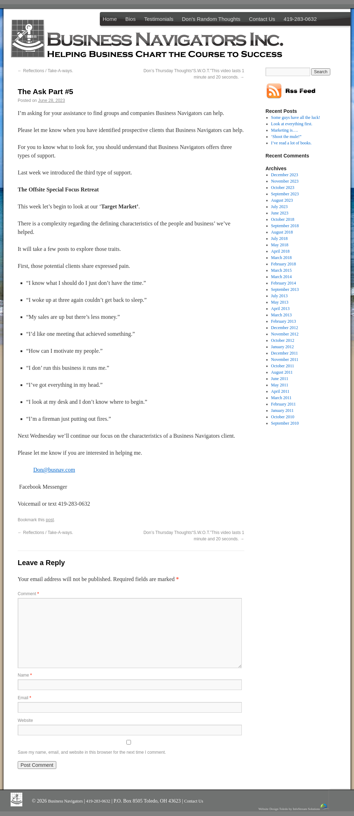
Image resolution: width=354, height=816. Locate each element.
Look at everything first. (292, 123)
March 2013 (281, 314)
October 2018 (283, 219)
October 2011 (282, 365)
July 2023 (279, 206)
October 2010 (283, 416)
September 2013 (285, 289)
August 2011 (282, 372)
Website (25, 720)
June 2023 (280, 213)
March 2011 (281, 397)
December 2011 (284, 353)
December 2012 (284, 327)
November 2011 (284, 359)
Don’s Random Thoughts (211, 19)
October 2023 (283, 187)
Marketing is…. (284, 130)
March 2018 (281, 257)
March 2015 (281, 270)
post (50, 519)
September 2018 (285, 225)
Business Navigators (66, 801)
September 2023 (285, 193)
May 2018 (280, 244)
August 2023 (282, 200)
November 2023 (285, 181)
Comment (28, 593)
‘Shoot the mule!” (286, 136)
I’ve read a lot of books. (291, 142)
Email (24, 697)
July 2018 (279, 238)
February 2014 (283, 283)
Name (25, 675)
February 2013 (283, 321)
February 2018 (283, 264)
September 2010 (285, 423)
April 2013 (280, 308)
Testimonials (158, 19)
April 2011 (280, 391)
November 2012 (285, 334)
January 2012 (282, 346)
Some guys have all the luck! (295, 117)
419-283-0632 (300, 19)
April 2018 (280, 251)
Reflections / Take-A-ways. (45, 70)
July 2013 (279, 295)
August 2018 (282, 232)
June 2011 (280, 378)
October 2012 (283, 340)
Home (110, 19)
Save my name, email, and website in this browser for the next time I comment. (92, 752)
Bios (130, 19)
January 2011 (282, 410)
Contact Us (262, 19)
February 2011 (283, 404)
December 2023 (284, 174)
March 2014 (281, 276)
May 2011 (280, 385)
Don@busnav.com (54, 470)
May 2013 (280, 302)
